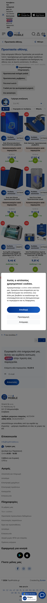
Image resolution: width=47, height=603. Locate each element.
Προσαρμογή (23, 317)
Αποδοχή (23, 310)
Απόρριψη (23, 322)
